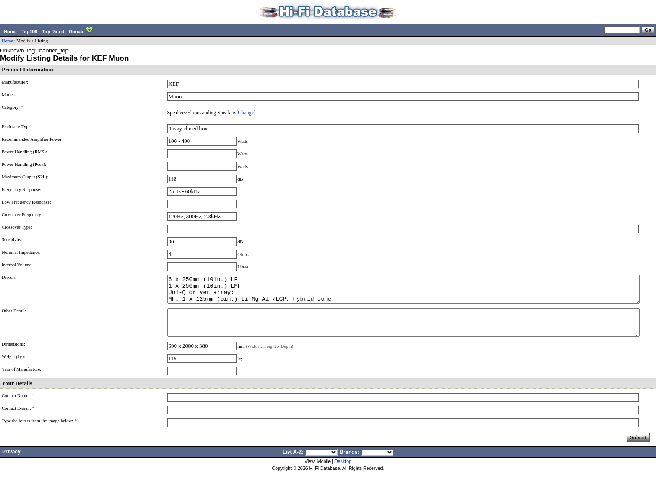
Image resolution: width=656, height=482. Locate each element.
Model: (8, 94)
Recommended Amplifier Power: (32, 139)
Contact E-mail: (18, 418)
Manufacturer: (15, 82)
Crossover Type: (17, 227)
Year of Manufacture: (21, 379)
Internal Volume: (17, 264)
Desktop (342, 471)
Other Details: (15, 316)
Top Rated (53, 31)
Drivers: (9, 277)
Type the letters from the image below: (39, 431)
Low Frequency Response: (26, 202)
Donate (81, 30)
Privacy (11, 462)
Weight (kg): (13, 367)
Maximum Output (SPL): (25, 177)
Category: (12, 107)
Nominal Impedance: (21, 252)
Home (10, 31)
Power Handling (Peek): (24, 164)
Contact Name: (17, 406)
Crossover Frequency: (22, 214)
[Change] (246, 113)
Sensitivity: (12, 239)
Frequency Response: (21, 189)
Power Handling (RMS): (24, 151)
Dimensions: (13, 354)
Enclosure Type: (17, 126)
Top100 (30, 31)
